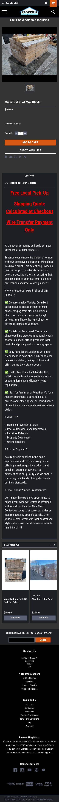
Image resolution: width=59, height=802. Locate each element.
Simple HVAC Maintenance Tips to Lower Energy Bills (30, 752)
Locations (29, 712)
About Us (30, 704)
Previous (50, 545)
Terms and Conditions (29, 719)
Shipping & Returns (29, 689)
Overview (29, 175)
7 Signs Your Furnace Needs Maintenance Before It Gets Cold (29, 742)
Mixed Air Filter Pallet (42, 599)
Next (55, 545)
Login (24, 685)
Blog (29, 722)
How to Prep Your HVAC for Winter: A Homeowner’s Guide (29, 745)
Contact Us (29, 708)
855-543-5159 (10, 3)
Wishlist (29, 682)
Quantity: (9, 133)
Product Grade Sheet (30, 715)
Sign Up (33, 685)
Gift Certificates (29, 678)
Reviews (29, 726)
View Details (15, 618)
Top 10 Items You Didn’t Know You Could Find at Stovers (30, 749)
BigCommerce (19, 799)
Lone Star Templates (43, 799)
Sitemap (32, 797)
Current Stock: (13, 123)
